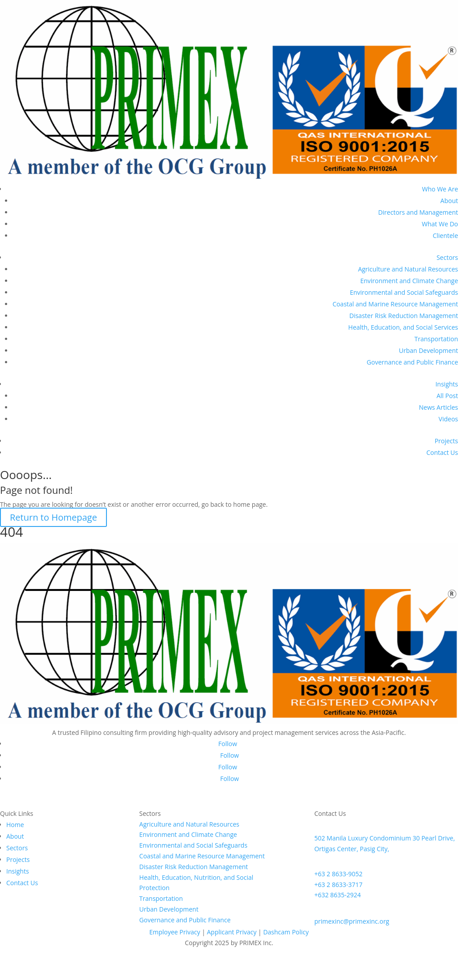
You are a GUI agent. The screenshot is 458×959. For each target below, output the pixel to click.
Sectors (447, 257)
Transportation (436, 339)
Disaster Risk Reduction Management (403, 315)
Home (15, 824)
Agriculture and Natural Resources (408, 269)
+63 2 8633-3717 (338, 884)
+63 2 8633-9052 (338, 874)
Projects (446, 441)
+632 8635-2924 (337, 895)
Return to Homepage (53, 517)
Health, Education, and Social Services (403, 327)
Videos (448, 419)
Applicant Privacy (231, 932)
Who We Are (440, 189)
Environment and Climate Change (409, 280)
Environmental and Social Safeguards (404, 292)
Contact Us (442, 452)
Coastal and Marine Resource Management (395, 304)
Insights (446, 384)
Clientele (445, 235)
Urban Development (428, 350)
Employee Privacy (174, 932)
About (449, 200)
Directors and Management (418, 212)
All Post (447, 395)
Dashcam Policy (286, 932)
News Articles (438, 407)
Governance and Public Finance (412, 362)
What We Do (440, 224)
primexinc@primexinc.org (352, 921)
